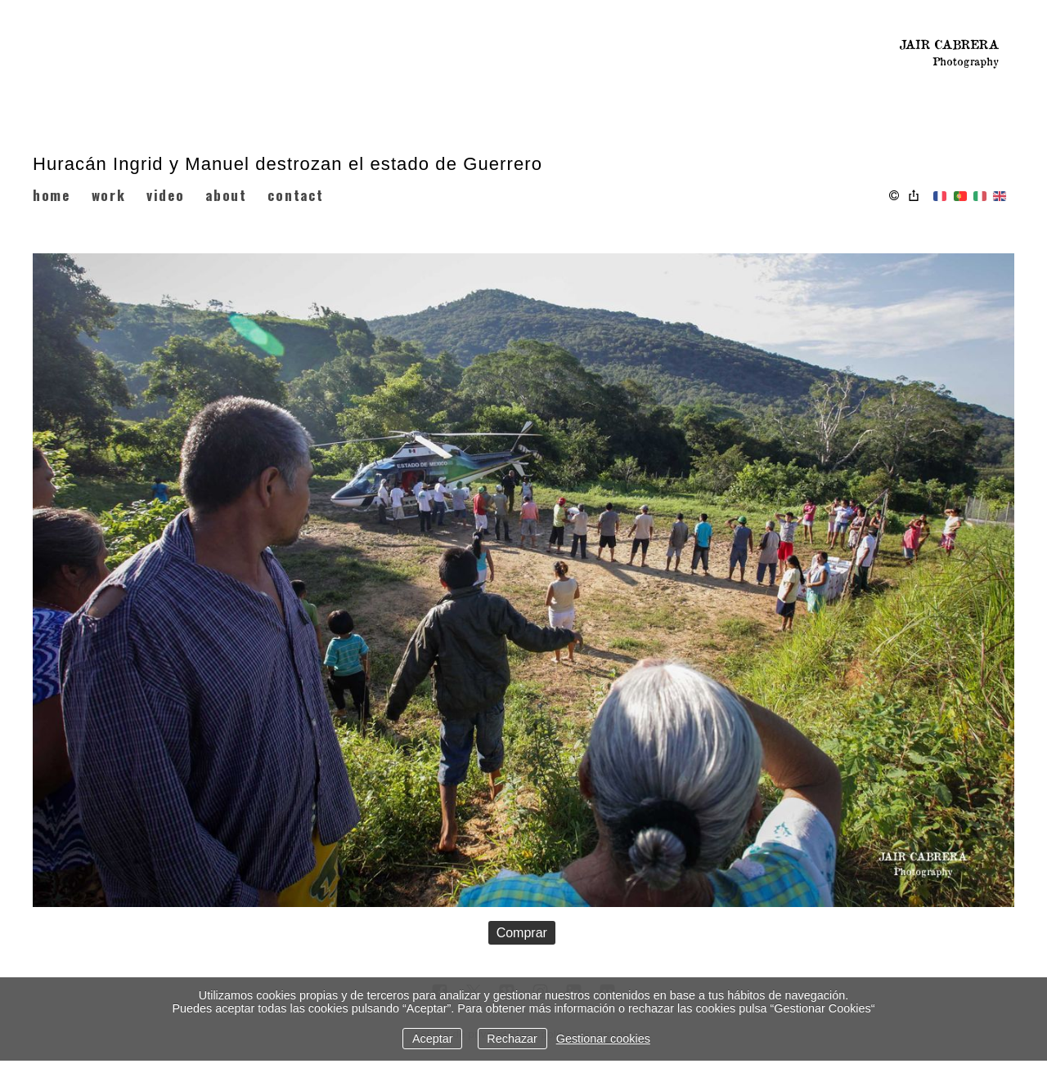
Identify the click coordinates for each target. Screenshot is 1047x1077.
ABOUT (226, 195)
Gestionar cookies (603, 1038)
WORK (109, 195)
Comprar (522, 933)
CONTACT (295, 195)
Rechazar (512, 1038)
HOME (51, 195)
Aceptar (432, 1038)
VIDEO (165, 195)
